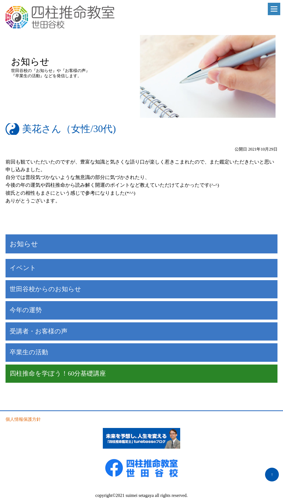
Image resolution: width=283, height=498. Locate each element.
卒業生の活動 (29, 352)
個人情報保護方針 (23, 419)
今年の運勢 (26, 310)
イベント (23, 267)
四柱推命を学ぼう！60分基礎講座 (58, 373)
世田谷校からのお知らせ (45, 289)
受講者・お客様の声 (38, 331)
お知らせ (24, 244)
